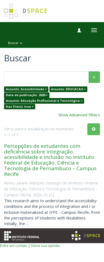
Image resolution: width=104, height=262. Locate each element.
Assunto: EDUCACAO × (68, 89)
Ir (94, 77)
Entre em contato (13, 245)
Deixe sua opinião (45, 245)
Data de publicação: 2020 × (27, 95)
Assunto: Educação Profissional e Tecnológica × (44, 101)
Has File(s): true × (19, 106)
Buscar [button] (15, 43)
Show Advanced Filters (79, 114)
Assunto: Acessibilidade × (26, 89)
